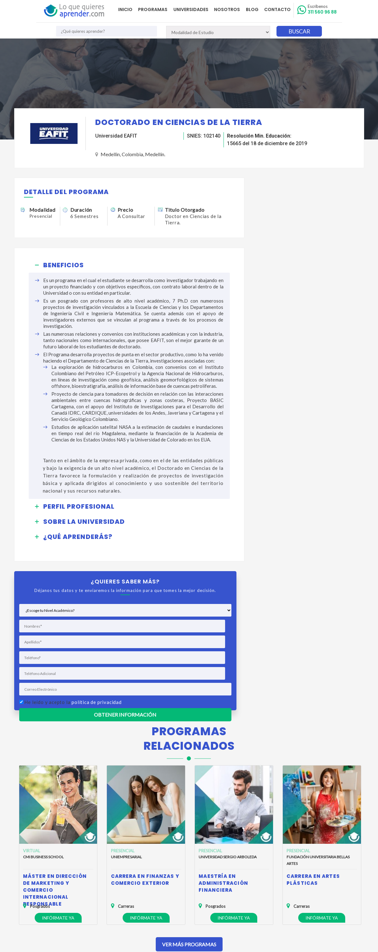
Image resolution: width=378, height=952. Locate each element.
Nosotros (229, 9)
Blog (253, 9)
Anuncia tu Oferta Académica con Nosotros (88, 884)
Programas (157, 9)
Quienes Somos (61, 857)
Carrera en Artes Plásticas (313, 727)
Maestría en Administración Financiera (223, 730)
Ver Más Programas (189, 792)
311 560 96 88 (322, 9)
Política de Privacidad (66, 866)
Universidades (194, 9)
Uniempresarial (126, 704)
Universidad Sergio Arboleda (228, 704)
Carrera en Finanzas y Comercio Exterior (145, 727)
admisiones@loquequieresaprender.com (194, 879)
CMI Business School (43, 704)
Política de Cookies (64, 875)
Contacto (278, 9)
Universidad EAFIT (116, 136)
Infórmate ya (58, 765)
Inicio (130, 9)
